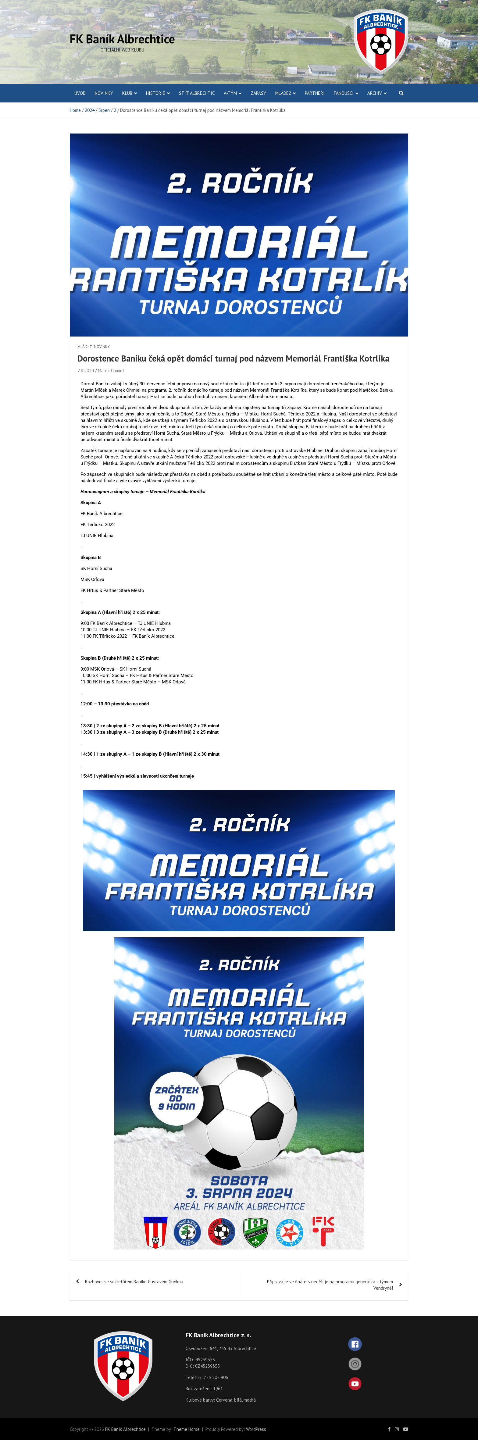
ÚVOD (80, 93)
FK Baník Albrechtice (122, 39)
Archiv (374, 93)
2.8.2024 (85, 370)
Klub (127, 93)
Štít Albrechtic (197, 93)
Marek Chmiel (111, 370)
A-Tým (230, 93)
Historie (155, 93)
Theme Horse (186, 1429)
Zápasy (258, 93)
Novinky (104, 93)
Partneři (315, 93)
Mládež (283, 93)
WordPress (256, 1429)
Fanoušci (344, 93)
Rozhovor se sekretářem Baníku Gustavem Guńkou (134, 1282)
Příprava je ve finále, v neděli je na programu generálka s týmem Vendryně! (330, 1285)
